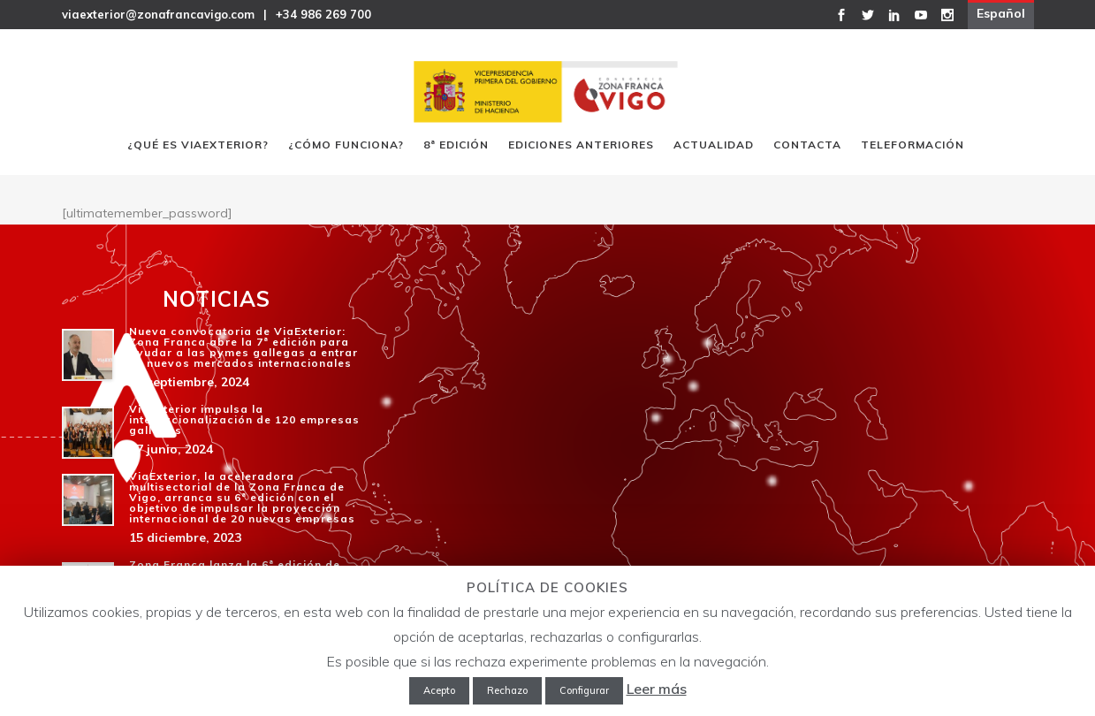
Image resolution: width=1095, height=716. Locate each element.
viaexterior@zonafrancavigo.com (158, 14)
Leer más (657, 688)
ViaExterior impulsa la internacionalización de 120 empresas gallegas (244, 419)
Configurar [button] (584, 690)
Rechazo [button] (507, 690)
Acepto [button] (439, 690)
